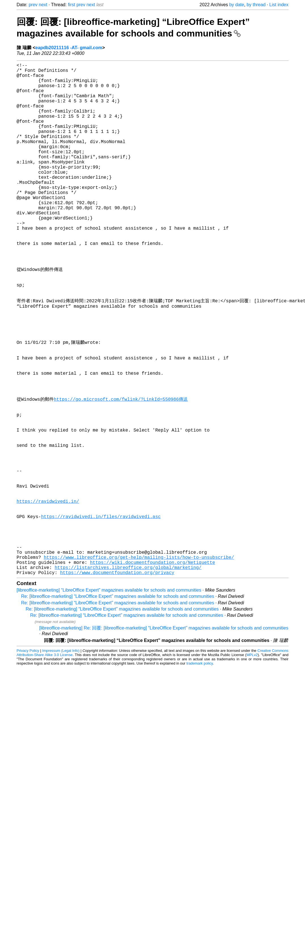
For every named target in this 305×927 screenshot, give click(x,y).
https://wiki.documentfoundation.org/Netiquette (152, 671)
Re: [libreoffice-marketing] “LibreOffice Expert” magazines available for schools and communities (117, 707)
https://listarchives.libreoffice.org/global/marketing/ (128, 677)
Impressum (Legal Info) (61, 761)
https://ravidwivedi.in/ (48, 596)
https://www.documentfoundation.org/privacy (117, 683)
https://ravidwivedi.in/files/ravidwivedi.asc (101, 615)
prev (33, 4)
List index (279, 4)
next (43, 4)
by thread (256, 4)
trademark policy (199, 774)
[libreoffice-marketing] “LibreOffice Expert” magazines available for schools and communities (109, 701)
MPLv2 (252, 766)
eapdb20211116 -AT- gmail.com (68, 47)
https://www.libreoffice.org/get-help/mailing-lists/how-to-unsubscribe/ (139, 664)
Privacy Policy (28, 761)
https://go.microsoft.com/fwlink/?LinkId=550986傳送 (121, 471)
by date (236, 4)
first (71, 4)
